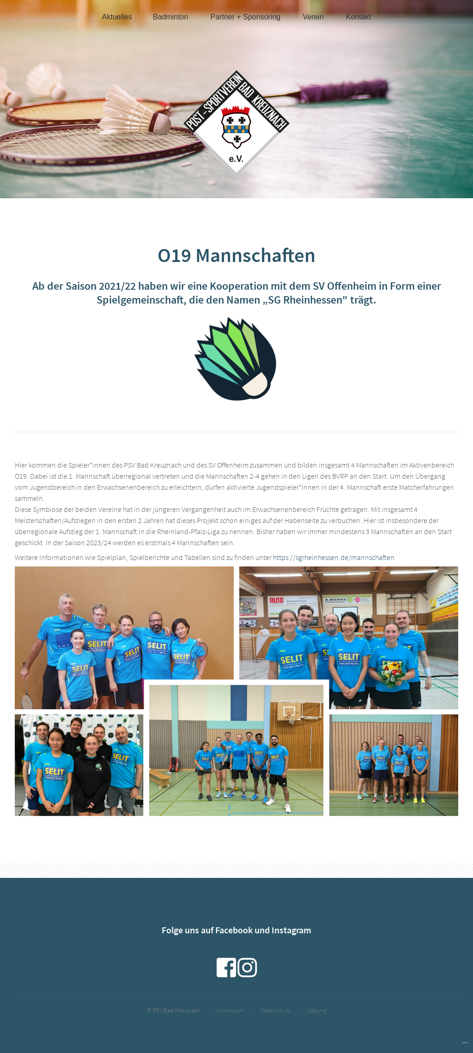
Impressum (230, 1010)
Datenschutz (276, 1010)
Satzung (317, 1010)
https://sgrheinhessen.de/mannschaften (333, 557)
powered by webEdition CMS (465, 1042)
